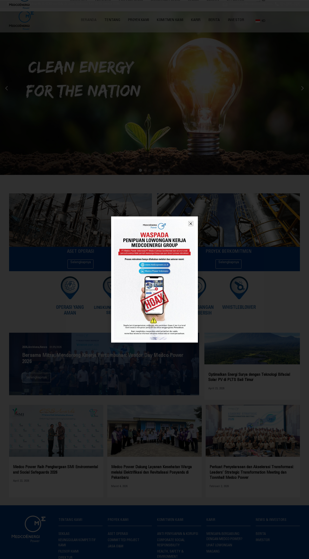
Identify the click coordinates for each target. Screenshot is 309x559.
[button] (191, 224)
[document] (154, 279)
